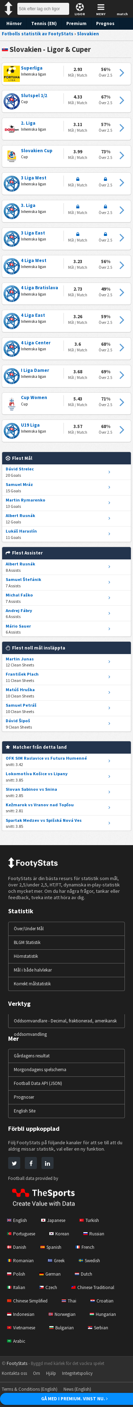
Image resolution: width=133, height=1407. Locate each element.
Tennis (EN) (43, 23)
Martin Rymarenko (24, 500)
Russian (96, 1233)
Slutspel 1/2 (33, 95)
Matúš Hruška (19, 689)
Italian (16, 1287)
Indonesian (21, 1314)
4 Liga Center (35, 342)
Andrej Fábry (18, 610)
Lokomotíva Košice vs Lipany (34, 773)
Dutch (86, 1274)
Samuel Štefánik (22, 579)
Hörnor (13, 23)
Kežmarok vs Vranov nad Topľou (38, 804)
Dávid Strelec (19, 468)
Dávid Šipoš (17, 720)
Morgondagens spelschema (42, 1069)
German (51, 1274)
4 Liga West (33, 260)
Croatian (106, 1301)
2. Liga (28, 123)
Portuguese (22, 1233)
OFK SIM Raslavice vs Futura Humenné (44, 758)
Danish (17, 1247)
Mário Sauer (18, 626)
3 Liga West (33, 178)
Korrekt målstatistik (34, 983)
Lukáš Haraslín (20, 531)
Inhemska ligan (34, 74)
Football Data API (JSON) (40, 1083)
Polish (16, 1274)
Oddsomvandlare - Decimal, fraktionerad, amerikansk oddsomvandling (55, 1027)
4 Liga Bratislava (38, 287)
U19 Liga (30, 425)
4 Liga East (32, 315)
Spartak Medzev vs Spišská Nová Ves (43, 820)
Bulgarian (64, 1327)
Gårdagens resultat (33, 1055)
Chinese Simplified (29, 1301)
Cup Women (33, 397)
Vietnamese (22, 1327)
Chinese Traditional (95, 1287)
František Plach (21, 674)
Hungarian (106, 1314)
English (17, 1220)
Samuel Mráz (19, 484)
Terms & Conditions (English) (31, 1389)
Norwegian (64, 1314)
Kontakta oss (15, 1373)
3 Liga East (32, 233)
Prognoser (24, 1097)
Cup (24, 102)
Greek (57, 1260)
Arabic (16, 1341)
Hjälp (53, 1373)
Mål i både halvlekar (34, 970)
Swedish (92, 1260)
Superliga (31, 68)
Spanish (52, 1247)
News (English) (82, 1389)
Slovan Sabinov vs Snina (30, 789)
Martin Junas (19, 658)
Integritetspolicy (81, 1373)
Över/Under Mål (30, 928)
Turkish (92, 1220)
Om (38, 1373)
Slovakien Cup (35, 150)
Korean (61, 1233)
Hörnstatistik (27, 956)
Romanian (20, 1260)
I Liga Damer (34, 370)
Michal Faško (19, 595)
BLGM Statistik (29, 942)
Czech (49, 1287)
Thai (72, 1301)
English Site (26, 1111)
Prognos (101, 23)
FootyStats (17, 1363)
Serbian (102, 1327)
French (88, 1247)
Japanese (55, 1220)
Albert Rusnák (20, 515)
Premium (73, 23)
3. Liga (28, 205)
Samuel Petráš (20, 705)
